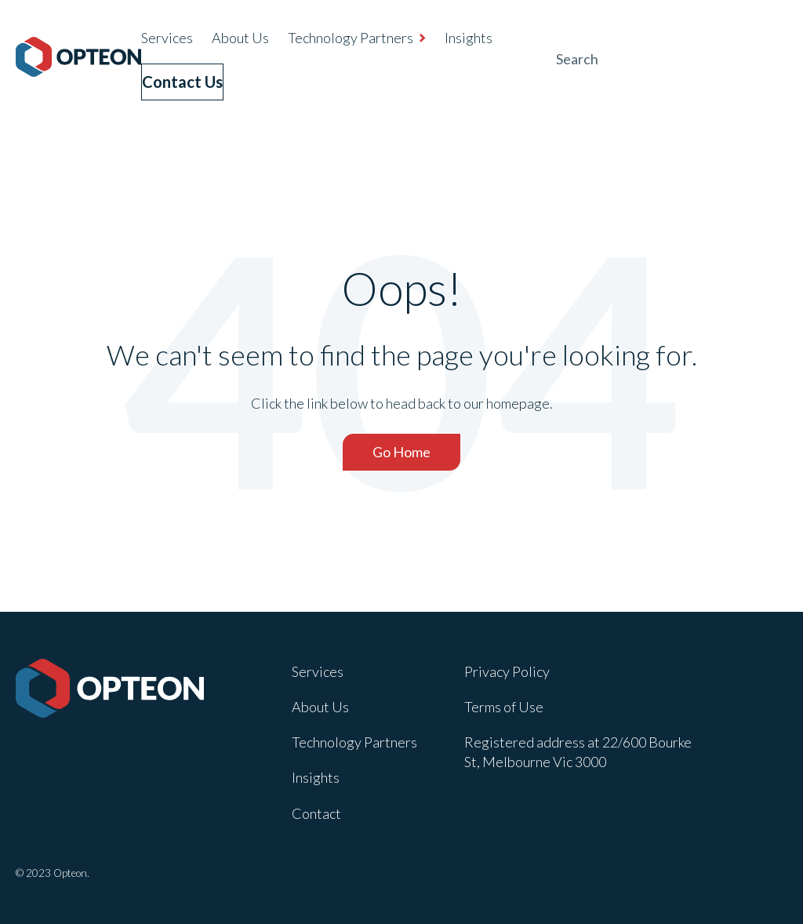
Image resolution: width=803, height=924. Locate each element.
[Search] (669, 58)
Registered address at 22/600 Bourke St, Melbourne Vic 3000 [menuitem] (578, 748)
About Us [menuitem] (240, 37)
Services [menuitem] (167, 37)
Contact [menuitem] (316, 809)
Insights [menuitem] (468, 37)
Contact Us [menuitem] (190, 79)
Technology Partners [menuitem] (350, 37)
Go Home (401, 448)
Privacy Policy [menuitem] (507, 668)
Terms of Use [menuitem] (503, 703)
